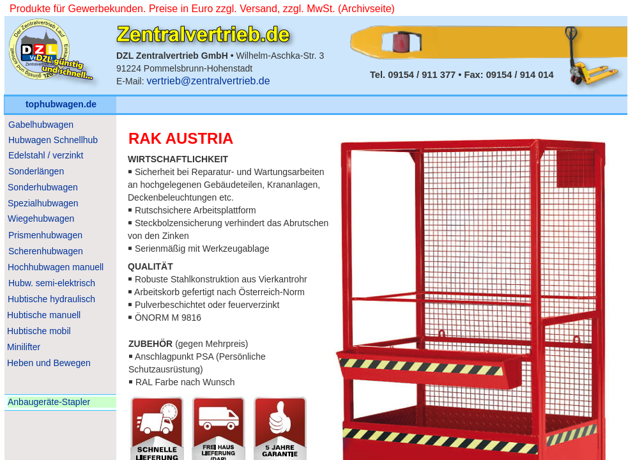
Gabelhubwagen (40, 124)
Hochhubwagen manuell (55, 267)
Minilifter (23, 347)
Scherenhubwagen (45, 251)
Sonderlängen (36, 171)
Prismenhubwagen (45, 235)
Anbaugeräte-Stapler (49, 402)
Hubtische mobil (39, 331)
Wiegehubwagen (41, 218)
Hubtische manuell (43, 315)
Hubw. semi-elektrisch (51, 283)
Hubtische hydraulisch (51, 299)
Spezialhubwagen (43, 203)
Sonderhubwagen (43, 187)
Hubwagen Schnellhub (53, 140)
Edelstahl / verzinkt (46, 155)
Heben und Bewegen (49, 363)
